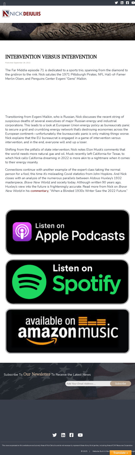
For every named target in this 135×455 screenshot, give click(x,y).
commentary (39, 191)
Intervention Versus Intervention (51, 57)
